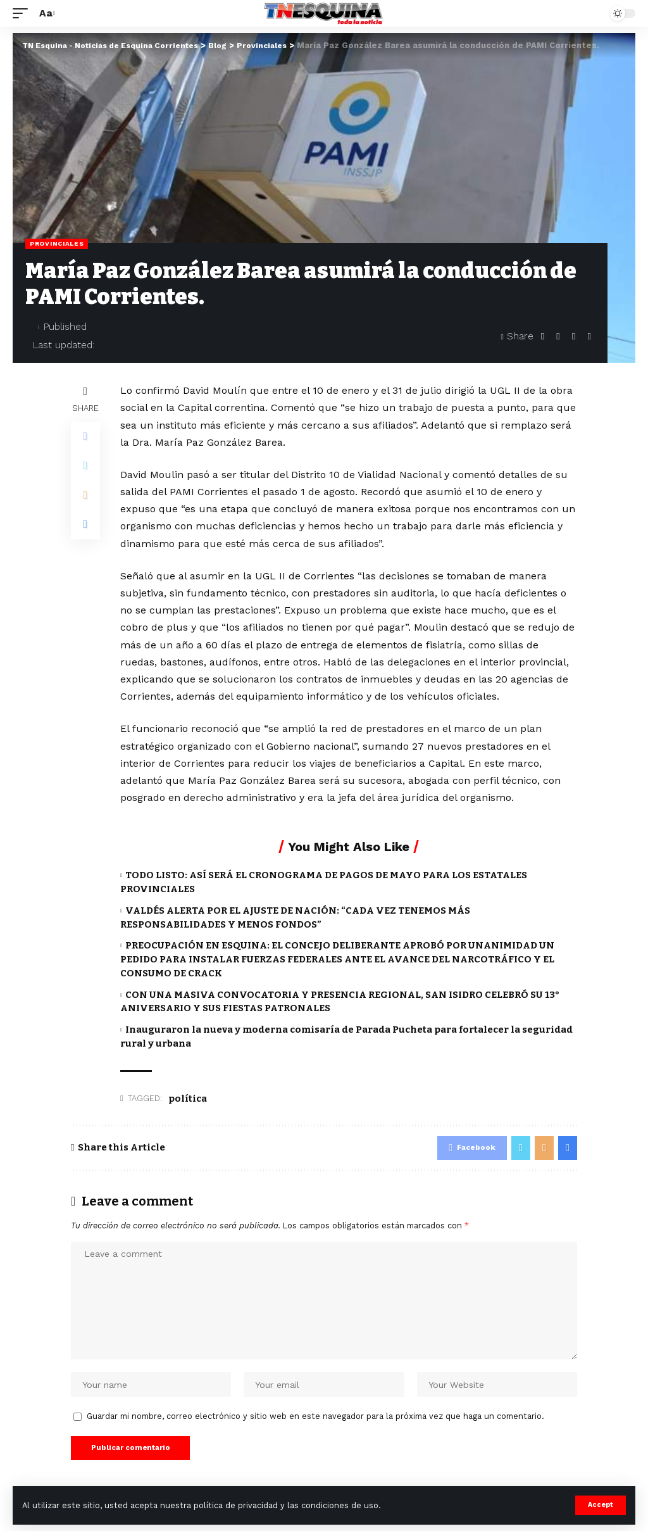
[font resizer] (45, 13)
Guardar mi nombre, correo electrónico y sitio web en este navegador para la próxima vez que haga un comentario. (315, 1421)
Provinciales (57, 243)
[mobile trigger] (23, 13)
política (187, 1098)
